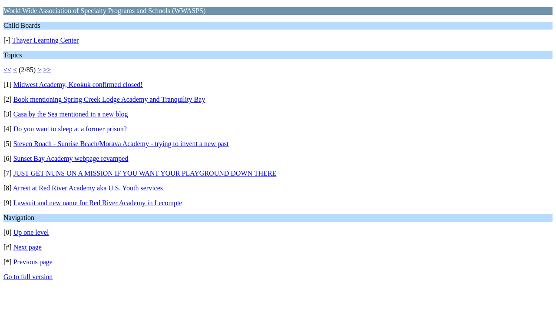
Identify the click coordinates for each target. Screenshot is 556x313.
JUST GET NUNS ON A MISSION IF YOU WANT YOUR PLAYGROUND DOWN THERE (145, 173)
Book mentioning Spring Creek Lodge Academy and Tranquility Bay (109, 99)
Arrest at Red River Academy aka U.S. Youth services (88, 188)
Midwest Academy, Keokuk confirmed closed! (78, 84)
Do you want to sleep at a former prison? (70, 129)
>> (47, 69)
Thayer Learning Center (45, 40)
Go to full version (28, 276)
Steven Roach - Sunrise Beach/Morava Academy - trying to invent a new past (121, 143)
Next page (27, 247)
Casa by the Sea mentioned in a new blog (70, 114)
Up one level (31, 232)
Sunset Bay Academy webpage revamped (71, 158)
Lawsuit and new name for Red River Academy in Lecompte (97, 202)
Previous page (33, 262)
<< (7, 69)
